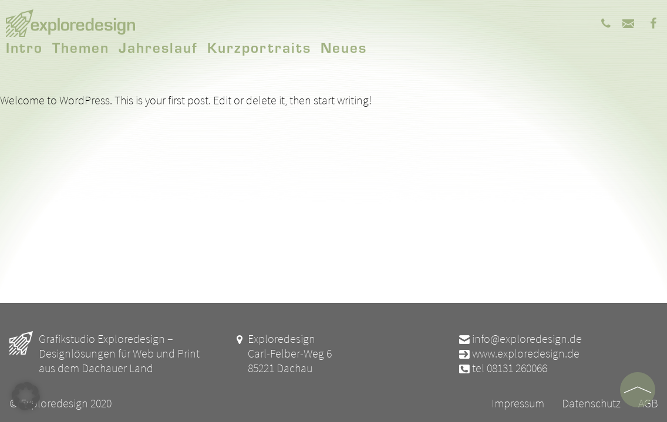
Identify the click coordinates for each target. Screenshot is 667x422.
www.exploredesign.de (518, 353)
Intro (24, 47)
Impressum (517, 403)
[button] (26, 396)
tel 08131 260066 (502, 367)
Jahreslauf (158, 47)
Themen (80, 47)
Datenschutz (591, 403)
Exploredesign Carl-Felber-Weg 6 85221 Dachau (282, 353)
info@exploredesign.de (519, 338)
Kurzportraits (259, 47)
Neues (344, 47)
